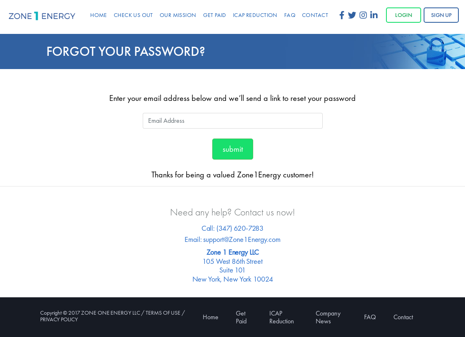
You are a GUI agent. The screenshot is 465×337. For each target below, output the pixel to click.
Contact (403, 317)
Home (210, 317)
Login (403, 15)
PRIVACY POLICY (59, 319)
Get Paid (241, 317)
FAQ (370, 317)
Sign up (441, 15)
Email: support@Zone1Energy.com (232, 239)
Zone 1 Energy (42, 16)
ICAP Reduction (281, 317)
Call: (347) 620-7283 (232, 228)
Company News (328, 317)
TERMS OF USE (163, 312)
